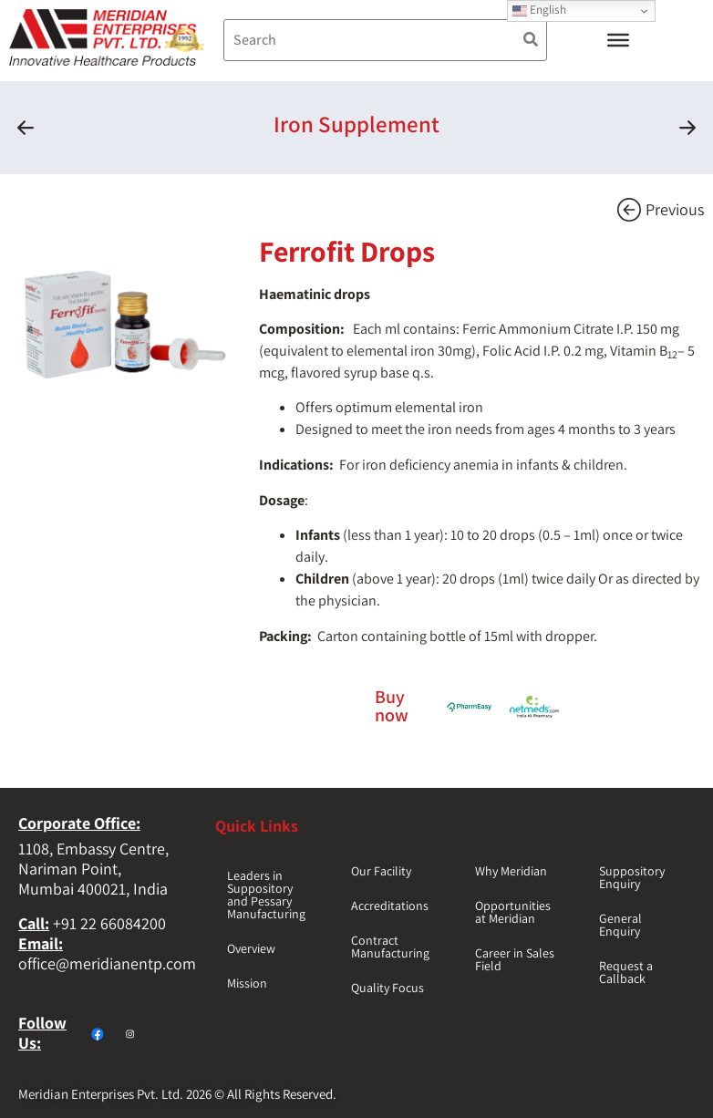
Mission (247, 983)
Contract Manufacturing (390, 946)
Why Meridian (511, 871)
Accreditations (390, 905)
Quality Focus (387, 987)
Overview (251, 948)
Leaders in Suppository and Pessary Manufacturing (266, 894)
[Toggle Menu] (618, 40)
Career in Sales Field (514, 959)
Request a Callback (626, 972)
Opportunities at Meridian (513, 911)
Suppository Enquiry (632, 877)
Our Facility (381, 871)
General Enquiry (620, 924)
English (539, 9)
